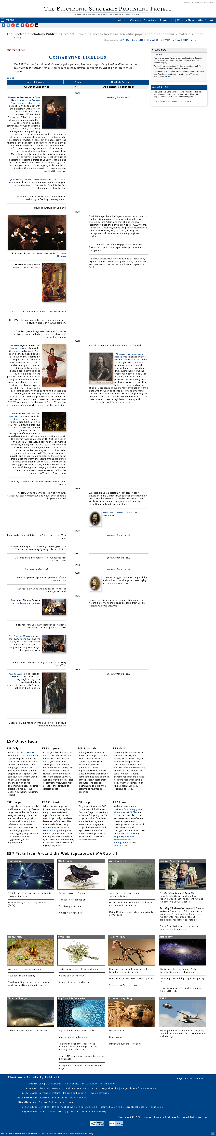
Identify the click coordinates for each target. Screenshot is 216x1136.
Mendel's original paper (56, 830)
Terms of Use (47, 1111)
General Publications (52, 1102)
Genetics (44, 1106)
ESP (122, 40)
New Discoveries (99, 1092)
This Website (72, 1083)
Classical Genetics (143, 20)
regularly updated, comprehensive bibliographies (124, 839)
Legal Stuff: (29, 1111)
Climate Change (17, 998)
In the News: (29, 1092)
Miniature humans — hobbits (125, 1044)
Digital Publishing (63, 1106)
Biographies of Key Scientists (138, 1088)
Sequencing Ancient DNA (123, 985)
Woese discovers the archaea (24, 969)
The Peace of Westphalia (21, 635)
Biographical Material (136, 1106)
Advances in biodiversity (21, 976)
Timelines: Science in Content (81, 1088)
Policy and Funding (75, 1092)
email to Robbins (87, 839)
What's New (186, 20)
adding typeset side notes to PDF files (128, 811)
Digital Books (110, 1088)
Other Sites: (29, 1106)
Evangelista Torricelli (114, 512)
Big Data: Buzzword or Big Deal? (76, 1031)
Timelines (167, 20)
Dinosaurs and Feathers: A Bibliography (131, 978)
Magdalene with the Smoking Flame (25, 101)
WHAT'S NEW (172, 40)
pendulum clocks (120, 583)
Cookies (74, 1111)
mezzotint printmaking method (128, 355)
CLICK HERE (160, 101)
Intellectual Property (94, 1111)
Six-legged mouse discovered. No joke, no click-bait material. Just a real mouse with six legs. (182, 1034)
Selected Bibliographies (53, 1097)
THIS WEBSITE (154, 40)
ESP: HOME (7, 1133)
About (123, 20)
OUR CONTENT (134, 40)
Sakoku (59, 331)
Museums (157, 1106)
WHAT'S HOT (190, 40)
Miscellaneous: (27, 1102)
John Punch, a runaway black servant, (29, 179)
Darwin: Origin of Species (73, 893)
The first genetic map (71, 906)
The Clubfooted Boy (25, 347)
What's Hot (205, 20)
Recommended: (27, 1097)
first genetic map (56, 833)
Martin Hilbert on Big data (73, 1037)
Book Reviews (78, 1097)
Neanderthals (116, 1031)
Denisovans (115, 1037)
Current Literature (50, 1092)
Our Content (53, 1083)
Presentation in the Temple (26, 267)
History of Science (109, 1106)
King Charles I (16, 673)
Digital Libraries (86, 1106)
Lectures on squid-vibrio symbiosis (78, 969)
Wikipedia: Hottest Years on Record (28, 1031)
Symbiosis (64, 937)
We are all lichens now (71, 976)
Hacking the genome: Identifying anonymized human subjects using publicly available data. (78, 1047)
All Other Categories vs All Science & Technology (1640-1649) (61, 1133)
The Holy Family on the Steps (25, 602)
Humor (71, 1102)
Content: (31, 1088)
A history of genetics (70, 913)
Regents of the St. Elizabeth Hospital (51, 255)
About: (33, 1083)
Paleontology (117, 937)
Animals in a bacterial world (74, 982)
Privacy (62, 1111)
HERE (167, 76)
